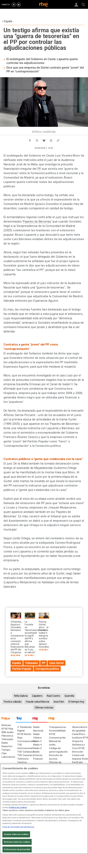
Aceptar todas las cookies (16, 834)
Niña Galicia (21, 695)
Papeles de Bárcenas (37, 221)
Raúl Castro (53, 695)
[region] (44, 809)
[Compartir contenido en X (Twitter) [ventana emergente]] (36, 139)
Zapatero (37, 695)
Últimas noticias (44, 707)
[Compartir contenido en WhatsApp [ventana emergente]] (51, 139)
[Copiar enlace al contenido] (58, 139)
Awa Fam (59, 701)
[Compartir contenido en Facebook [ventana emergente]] (29, 139)
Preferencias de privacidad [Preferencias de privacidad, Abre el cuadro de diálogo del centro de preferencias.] (17, 849)
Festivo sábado (12, 701)
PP (39, 168)
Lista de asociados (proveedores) (18, 827)
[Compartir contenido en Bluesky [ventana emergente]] (44, 139)
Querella (69, 695)
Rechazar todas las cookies (17, 842)
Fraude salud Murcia (37, 701)
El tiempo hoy (76, 701)
